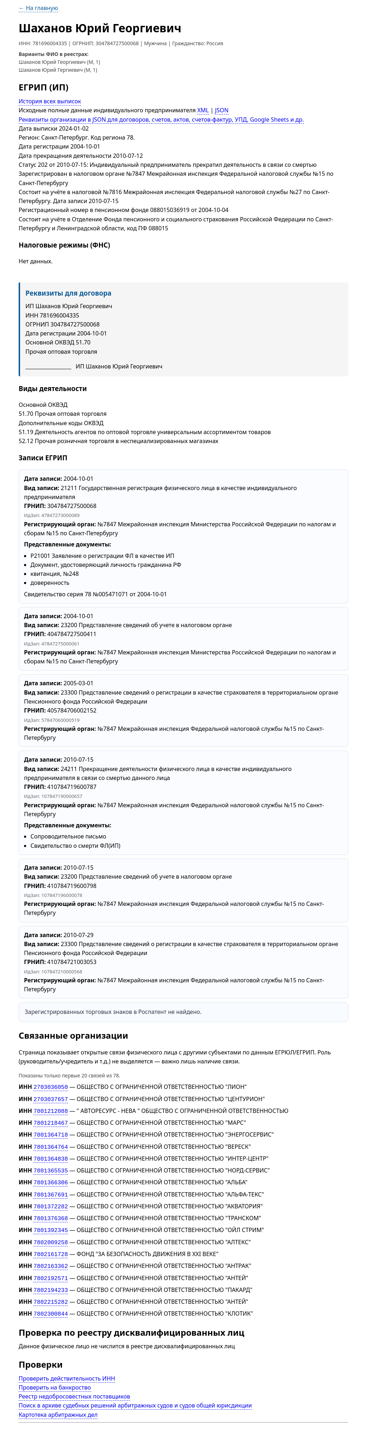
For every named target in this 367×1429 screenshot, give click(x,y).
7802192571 (50, 1266)
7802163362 (50, 1255)
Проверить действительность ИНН (67, 1364)
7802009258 (50, 1233)
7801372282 (50, 1199)
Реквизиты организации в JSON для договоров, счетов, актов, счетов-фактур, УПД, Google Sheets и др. (161, 119)
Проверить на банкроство (55, 1373)
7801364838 (50, 1154)
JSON (222, 110)
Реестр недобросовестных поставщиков (74, 1382)
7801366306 (50, 1176)
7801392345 (50, 1221)
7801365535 (50, 1165)
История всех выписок (50, 101)
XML (203, 110)
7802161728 (50, 1244)
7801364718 (50, 1132)
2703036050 (50, 1087)
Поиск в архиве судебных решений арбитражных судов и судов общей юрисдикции (135, 1391)
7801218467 (50, 1120)
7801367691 (50, 1188)
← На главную (38, 8)
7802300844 (50, 1300)
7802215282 (50, 1289)
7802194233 (50, 1278)
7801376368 (50, 1210)
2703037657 (50, 1098)
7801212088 (50, 1109)
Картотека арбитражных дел (58, 1400)
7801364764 (50, 1143)
